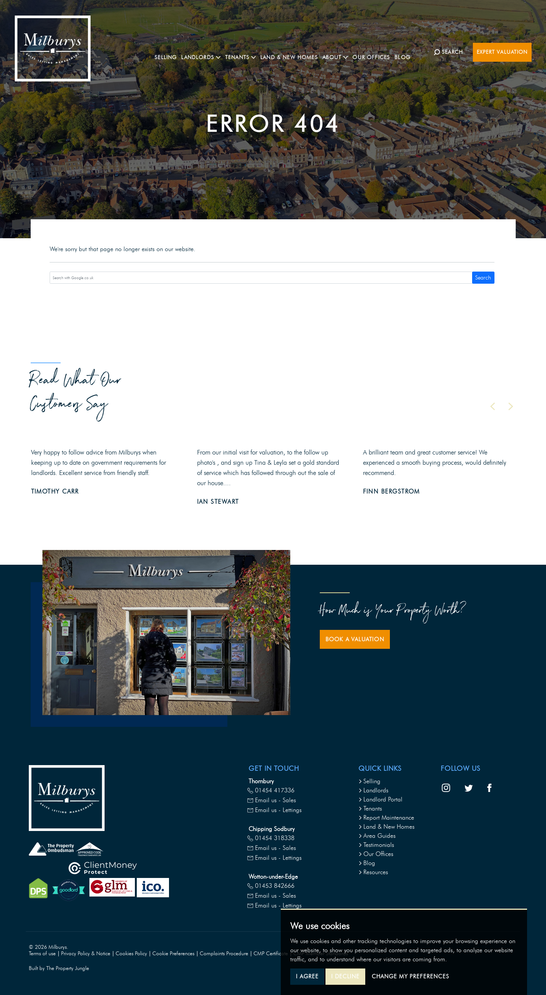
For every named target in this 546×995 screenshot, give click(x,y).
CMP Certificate (270, 953)
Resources (373, 872)
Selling (185, 51)
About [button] (354, 51)
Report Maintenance (386, 817)
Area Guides (377, 835)
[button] (492, 406)
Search (483, 277)
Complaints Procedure (224, 953)
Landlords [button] (219, 51)
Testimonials (376, 844)
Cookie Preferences (173, 953)
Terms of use (42, 953)
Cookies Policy (131, 953)
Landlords (373, 790)
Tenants (370, 808)
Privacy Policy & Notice (85, 953)
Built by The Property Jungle (59, 968)
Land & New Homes (308, 51)
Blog (421, 51)
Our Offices (390, 51)
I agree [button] (307, 976)
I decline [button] (345, 976)
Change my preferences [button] (410, 976)
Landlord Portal (380, 799)
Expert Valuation (502, 52)
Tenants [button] (259, 51)
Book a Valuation (354, 639)
